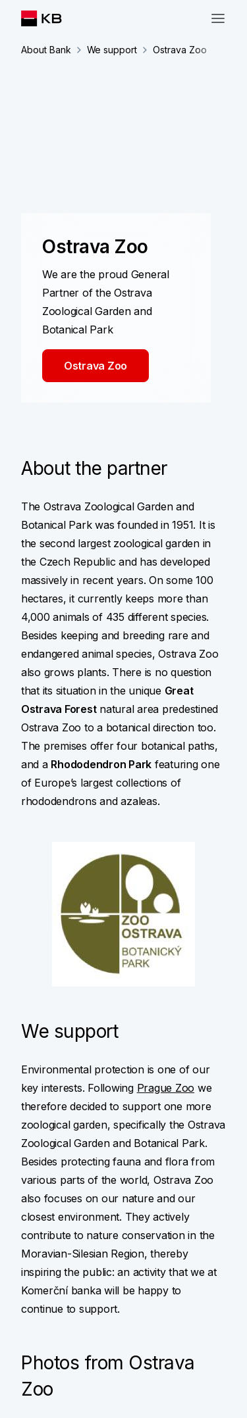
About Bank (46, 49)
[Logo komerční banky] (51, 18)
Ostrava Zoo (95, 365)
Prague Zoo (165, 1087)
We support (112, 49)
